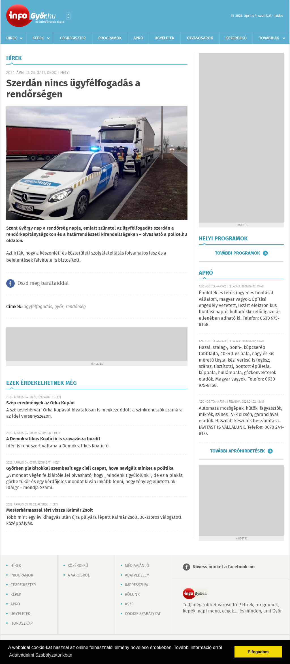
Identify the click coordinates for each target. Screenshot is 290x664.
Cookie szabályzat (143, 614)
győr (58, 306)
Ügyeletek (164, 38)
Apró (138, 38)
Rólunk (132, 595)
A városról (79, 575)
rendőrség (76, 306)
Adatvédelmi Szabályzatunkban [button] (40, 655)
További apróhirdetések (237, 451)
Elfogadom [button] (258, 652)
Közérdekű (236, 38)
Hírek (11, 38)
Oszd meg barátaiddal (43, 283)
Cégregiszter (73, 38)
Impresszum (136, 585)
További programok (237, 253)
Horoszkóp (21, 623)
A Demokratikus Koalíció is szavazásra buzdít (53, 439)
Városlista (68, 16)
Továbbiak (269, 38)
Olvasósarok (200, 38)
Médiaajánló (137, 566)
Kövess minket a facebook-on (224, 567)
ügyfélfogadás (38, 306)
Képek (38, 38)
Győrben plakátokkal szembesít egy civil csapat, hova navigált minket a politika (90, 468)
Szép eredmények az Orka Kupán (40, 403)
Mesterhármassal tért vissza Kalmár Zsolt (49, 510)
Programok (110, 38)
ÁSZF (129, 604)
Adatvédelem (137, 575)
